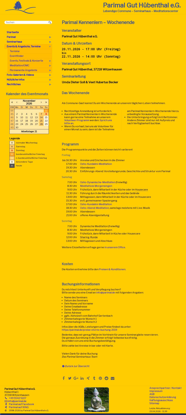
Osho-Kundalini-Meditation (96, 164)
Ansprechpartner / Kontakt (165, 388)
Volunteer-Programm (76, 120)
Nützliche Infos (15, 79)
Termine (15, 51)
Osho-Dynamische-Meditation (97, 182)
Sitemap (154, 403)
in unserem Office (114, 247)
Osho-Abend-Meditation (94, 208)
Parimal (11, 37)
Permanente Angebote (23, 70)
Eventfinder (17, 56)
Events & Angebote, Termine (24, 46)
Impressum (155, 391)
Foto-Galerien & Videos (20, 74)
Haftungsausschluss (161, 400)
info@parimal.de (105, 292)
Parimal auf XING (18, 407)
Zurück (69, 366)
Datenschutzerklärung (162, 397)
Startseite (13, 32)
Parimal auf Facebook (21, 404)
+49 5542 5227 (17, 398)
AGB (151, 394)
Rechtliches (14, 84)
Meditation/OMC (19, 65)
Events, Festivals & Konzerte (26, 60)
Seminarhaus (14, 41)
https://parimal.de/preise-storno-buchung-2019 (89, 329)
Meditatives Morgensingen (96, 186)
